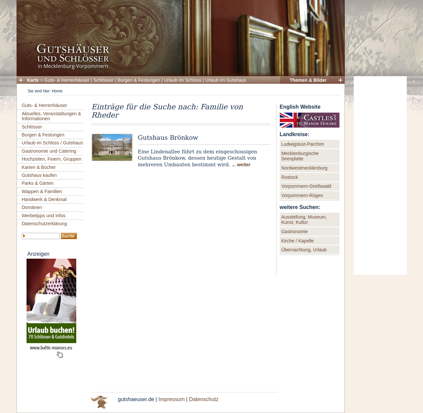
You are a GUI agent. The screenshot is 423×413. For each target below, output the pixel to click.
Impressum (171, 399)
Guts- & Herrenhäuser (67, 80)
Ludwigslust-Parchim (302, 144)
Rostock (289, 177)
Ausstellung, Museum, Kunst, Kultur (304, 219)
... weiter (241, 164)
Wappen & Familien (42, 191)
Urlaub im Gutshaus (225, 80)
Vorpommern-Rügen (302, 195)
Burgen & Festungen (139, 80)
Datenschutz (203, 399)
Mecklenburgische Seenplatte (300, 156)
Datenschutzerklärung (44, 223)
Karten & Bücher (39, 167)
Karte (33, 80)
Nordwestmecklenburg (304, 168)
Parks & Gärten (38, 183)
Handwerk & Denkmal (44, 199)
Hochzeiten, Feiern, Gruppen (52, 159)
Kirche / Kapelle (297, 240)
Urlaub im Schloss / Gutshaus (52, 142)
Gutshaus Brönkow (168, 137)
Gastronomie (294, 231)
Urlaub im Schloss (182, 80)
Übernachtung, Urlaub (304, 249)
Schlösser (103, 80)
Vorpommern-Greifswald (306, 186)
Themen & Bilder (308, 80)
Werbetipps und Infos (44, 215)
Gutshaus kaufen (39, 175)
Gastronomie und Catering (49, 151)
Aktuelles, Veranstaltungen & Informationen (51, 116)
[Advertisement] (380, 175)
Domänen (32, 207)
